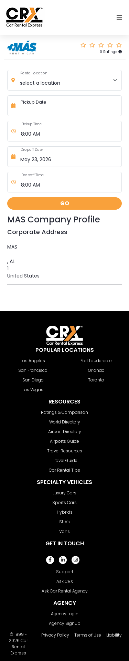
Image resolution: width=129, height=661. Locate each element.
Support (64, 572)
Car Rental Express (19, 647)
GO (64, 203)
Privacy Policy (55, 635)
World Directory (64, 422)
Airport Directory (64, 431)
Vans (64, 531)
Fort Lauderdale (96, 361)
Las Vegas (32, 389)
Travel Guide (64, 460)
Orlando (96, 370)
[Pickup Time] (70, 131)
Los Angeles (33, 361)
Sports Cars (64, 502)
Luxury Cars (64, 493)
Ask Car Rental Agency (65, 591)
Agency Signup (64, 623)
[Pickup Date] (69, 105)
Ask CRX (64, 581)
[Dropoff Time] (70, 182)
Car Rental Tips (64, 470)
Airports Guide (64, 441)
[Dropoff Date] (69, 156)
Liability (114, 635)
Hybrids (65, 512)
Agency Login (64, 614)
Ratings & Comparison (64, 412)
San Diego (33, 380)
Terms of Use (87, 635)
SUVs (64, 522)
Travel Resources (64, 451)
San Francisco (32, 370)
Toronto (96, 380)
